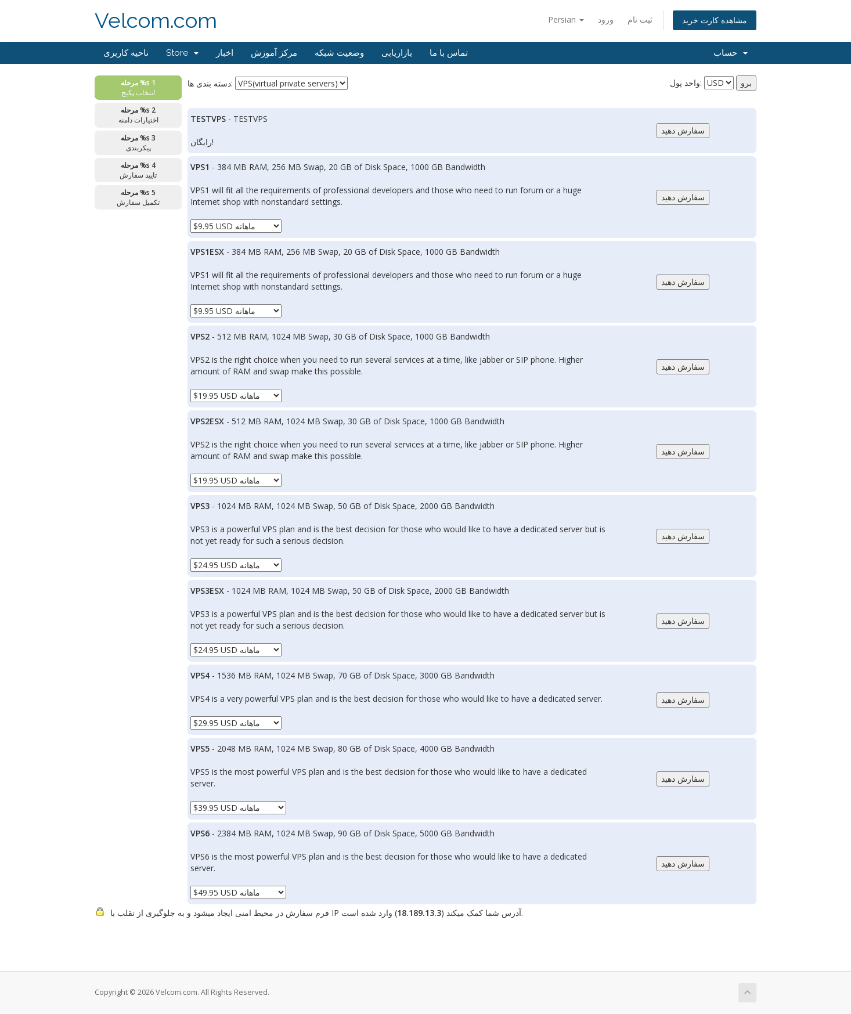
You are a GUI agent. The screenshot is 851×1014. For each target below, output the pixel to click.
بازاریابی (396, 53)
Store (182, 53)
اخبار (224, 53)
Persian (566, 19)
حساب (730, 53)
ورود (606, 19)
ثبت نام (640, 19)
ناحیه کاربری (126, 53)
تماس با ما (449, 53)
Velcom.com (156, 20)
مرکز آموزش (274, 53)
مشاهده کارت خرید (714, 20)
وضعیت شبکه (339, 53)
